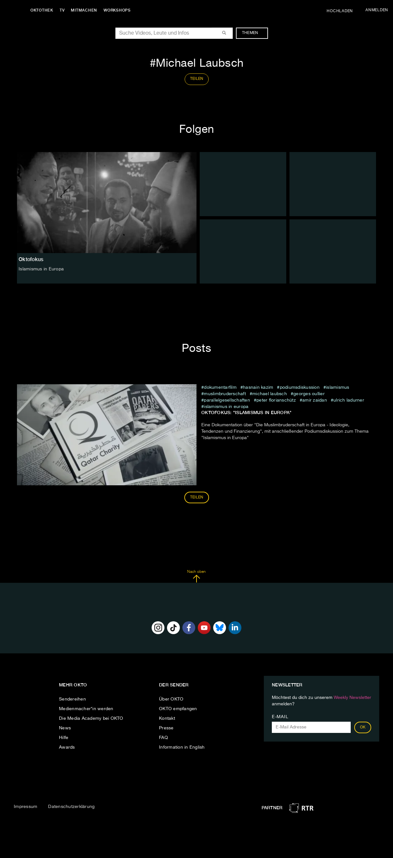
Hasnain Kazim (258, 387)
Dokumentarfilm (220, 387)
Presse (166, 728)
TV (62, 10)
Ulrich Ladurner (348, 400)
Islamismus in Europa (226, 406)
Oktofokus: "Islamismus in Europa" (246, 412)
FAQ (163, 737)
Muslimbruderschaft (225, 394)
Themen (253, 33)
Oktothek (41, 10)
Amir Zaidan (314, 400)
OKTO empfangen (178, 709)
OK (363, 727)
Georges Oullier (309, 394)
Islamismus (337, 387)
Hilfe (63, 737)
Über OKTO (171, 699)
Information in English (182, 747)
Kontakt (167, 718)
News (65, 728)
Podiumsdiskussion (300, 387)
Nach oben (196, 576)
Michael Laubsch (269, 394)
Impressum (25, 806)
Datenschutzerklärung (71, 806)
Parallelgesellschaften (227, 400)
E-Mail (280, 717)
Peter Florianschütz (276, 400)
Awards (67, 747)
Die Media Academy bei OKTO (91, 718)
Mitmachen (84, 10)
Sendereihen (72, 699)
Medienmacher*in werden (86, 709)
